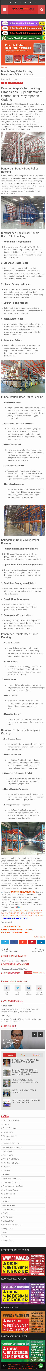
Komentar (36, 1055)
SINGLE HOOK (8, 1221)
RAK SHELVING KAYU (11, 1159)
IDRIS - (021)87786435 (12, 1040)
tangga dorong (8, 1240)
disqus (41, 973)
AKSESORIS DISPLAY (11, 1120)
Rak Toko (6, 1213)
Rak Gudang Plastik (10, 1190)
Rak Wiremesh (8, 1217)
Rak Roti (6, 1202)
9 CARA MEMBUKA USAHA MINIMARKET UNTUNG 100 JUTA (25, 1081)
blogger (35, 973)
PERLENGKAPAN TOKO (12, 1144)
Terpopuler (10, 1055)
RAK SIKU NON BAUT (11, 1163)
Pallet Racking (39, 937)
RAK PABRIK (38, 916)
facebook (28, 973)
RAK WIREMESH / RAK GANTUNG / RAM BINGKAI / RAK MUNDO (25, 1061)
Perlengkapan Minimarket (12, 1147)
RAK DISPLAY (8, 1151)
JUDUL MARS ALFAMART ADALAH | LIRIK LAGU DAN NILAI (26, 1101)
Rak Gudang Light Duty (11, 1182)
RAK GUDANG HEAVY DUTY (31, 911)
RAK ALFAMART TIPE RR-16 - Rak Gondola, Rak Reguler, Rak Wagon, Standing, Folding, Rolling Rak (25, 1072)
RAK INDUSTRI (27, 916)
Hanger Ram (8, 1132)
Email (19, 83)
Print (11, 83)
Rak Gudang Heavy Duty (12, 1178)
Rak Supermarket (9, 1209)
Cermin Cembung (9, 1128)
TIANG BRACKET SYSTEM (13, 1225)
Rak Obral (6, 1198)
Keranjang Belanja (9, 1136)
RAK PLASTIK (8, 1155)
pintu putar (7, 1236)
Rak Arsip (6, 1171)
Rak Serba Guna (9, 1205)
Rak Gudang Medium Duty (13, 1186)
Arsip (23, 1055)
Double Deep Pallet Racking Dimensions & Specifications (17, 73)
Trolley (5, 1232)
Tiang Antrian (8, 1229)
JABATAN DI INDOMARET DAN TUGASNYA (24, 1091)
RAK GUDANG (14, 911)
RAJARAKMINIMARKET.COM (15, 932)
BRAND (6, 1124)
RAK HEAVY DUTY (24, 913)
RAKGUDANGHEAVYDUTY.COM (23, 892)
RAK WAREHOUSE (13, 916)
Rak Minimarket (9, 1194)
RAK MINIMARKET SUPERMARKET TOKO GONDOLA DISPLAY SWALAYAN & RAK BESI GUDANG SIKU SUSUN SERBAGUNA (23, 1366)
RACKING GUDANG (8, 913)
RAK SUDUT (7, 1167)
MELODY (6, 1140)
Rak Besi (6, 1175)
